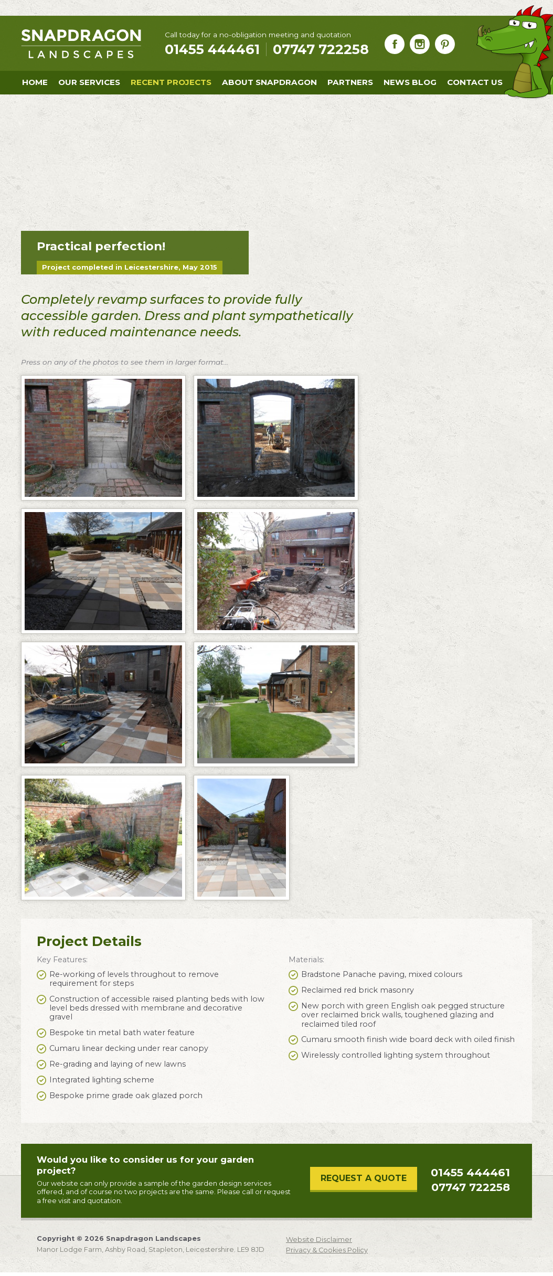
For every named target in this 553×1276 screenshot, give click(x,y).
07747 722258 (321, 49)
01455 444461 (470, 1172)
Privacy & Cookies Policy (327, 1250)
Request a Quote (364, 1178)
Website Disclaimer (319, 1239)
